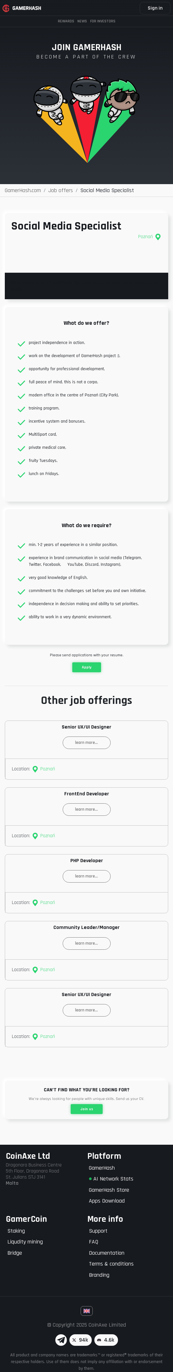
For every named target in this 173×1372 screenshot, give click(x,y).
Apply (86, 667)
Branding (99, 1275)
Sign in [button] (155, 8)
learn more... (86, 742)
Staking (16, 1231)
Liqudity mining (25, 1241)
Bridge (14, 1253)
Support (98, 1231)
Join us (86, 1109)
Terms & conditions (111, 1263)
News (82, 21)
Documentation (106, 1253)
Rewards (66, 21)
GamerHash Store (109, 1190)
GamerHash (102, 1168)
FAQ (93, 1241)
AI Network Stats (111, 1178)
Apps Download (107, 1200)
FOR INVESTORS (102, 21)
